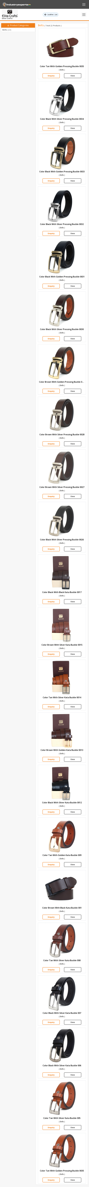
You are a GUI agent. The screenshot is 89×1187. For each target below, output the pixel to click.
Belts (6, 29)
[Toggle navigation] (83, 14)
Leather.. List (50, 14)
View (72, 75)
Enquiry (51, 75)
